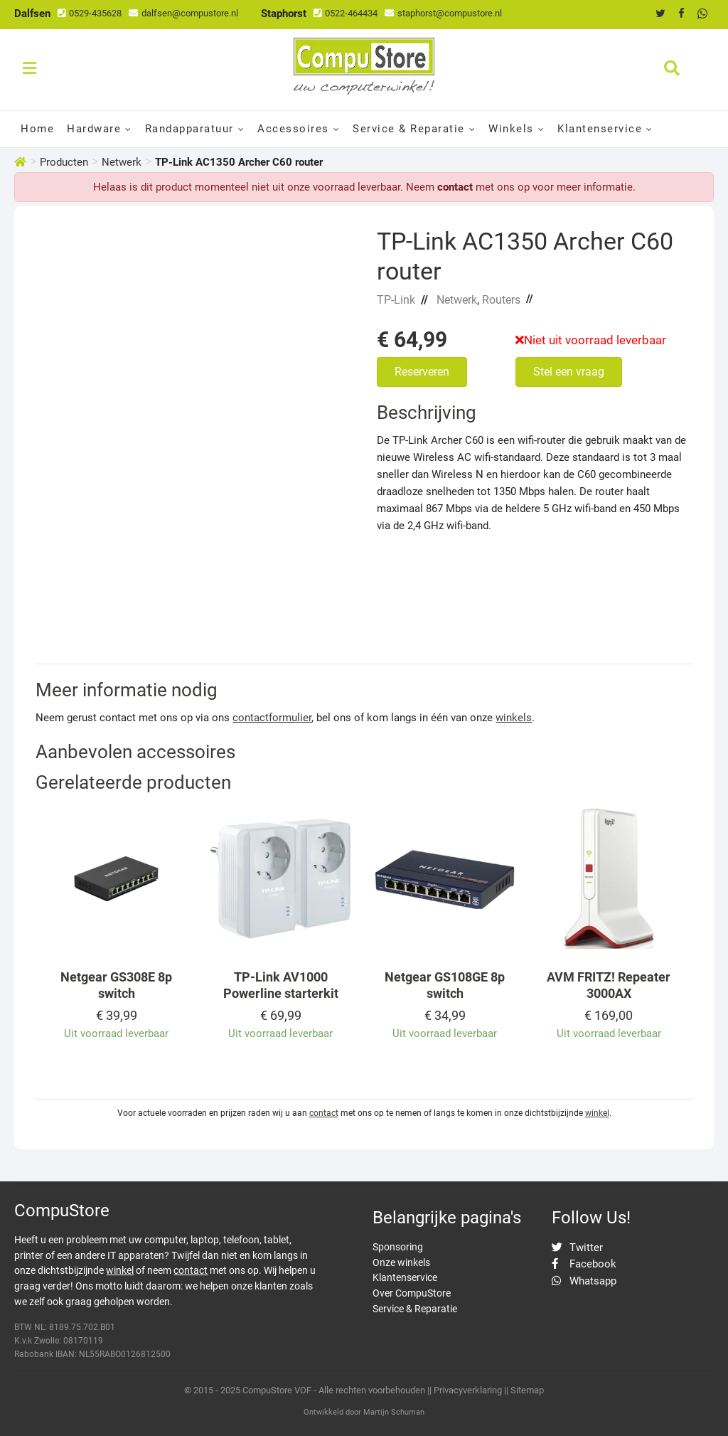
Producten (64, 162)
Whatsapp (584, 1281)
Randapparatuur (189, 128)
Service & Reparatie (409, 128)
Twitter (577, 1247)
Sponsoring (398, 1246)
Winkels (511, 128)
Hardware (94, 128)
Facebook (584, 1263)
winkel (597, 1113)
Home (37, 128)
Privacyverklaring (468, 1390)
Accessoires (293, 128)
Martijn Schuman (393, 1412)
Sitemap (527, 1390)
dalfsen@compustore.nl (183, 13)
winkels (514, 717)
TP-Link (396, 300)
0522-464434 (346, 13)
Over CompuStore (412, 1293)
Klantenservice (599, 128)
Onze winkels (401, 1262)
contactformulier (271, 717)
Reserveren (422, 371)
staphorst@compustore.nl (443, 13)
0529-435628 (90, 13)
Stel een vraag (568, 371)
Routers (501, 300)
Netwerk (121, 162)
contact (455, 187)
